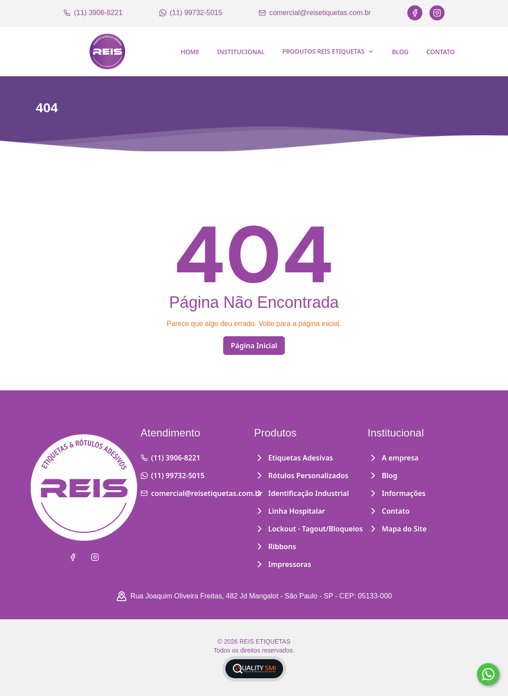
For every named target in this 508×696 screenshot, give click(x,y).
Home (190, 51)
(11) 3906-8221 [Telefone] (92, 12)
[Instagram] (437, 12)
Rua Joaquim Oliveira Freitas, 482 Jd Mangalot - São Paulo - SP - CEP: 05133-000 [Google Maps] (254, 596)
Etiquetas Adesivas (293, 457)
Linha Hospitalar (289, 511)
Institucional (240, 51)
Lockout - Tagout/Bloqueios (308, 528)
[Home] (107, 51)
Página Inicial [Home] (254, 345)
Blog (400, 51)
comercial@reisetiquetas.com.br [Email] (315, 12)
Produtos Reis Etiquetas (328, 51)
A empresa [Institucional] (393, 457)
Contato (440, 51)
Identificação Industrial (301, 493)
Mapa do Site (397, 528)
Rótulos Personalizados (301, 475)
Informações (397, 493)
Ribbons (275, 546)
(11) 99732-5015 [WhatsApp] (190, 12)
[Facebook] (414, 12)
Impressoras (282, 564)
